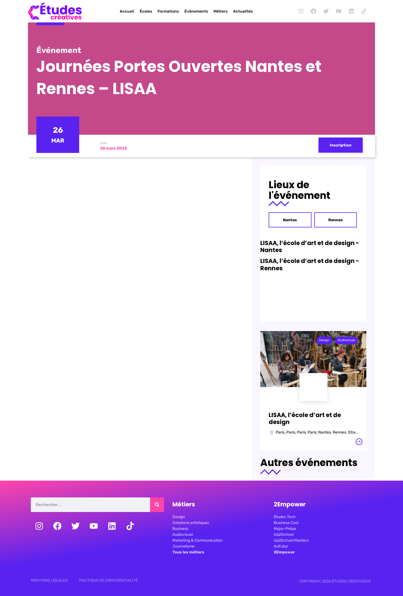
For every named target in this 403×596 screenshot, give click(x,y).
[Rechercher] (157, 504)
